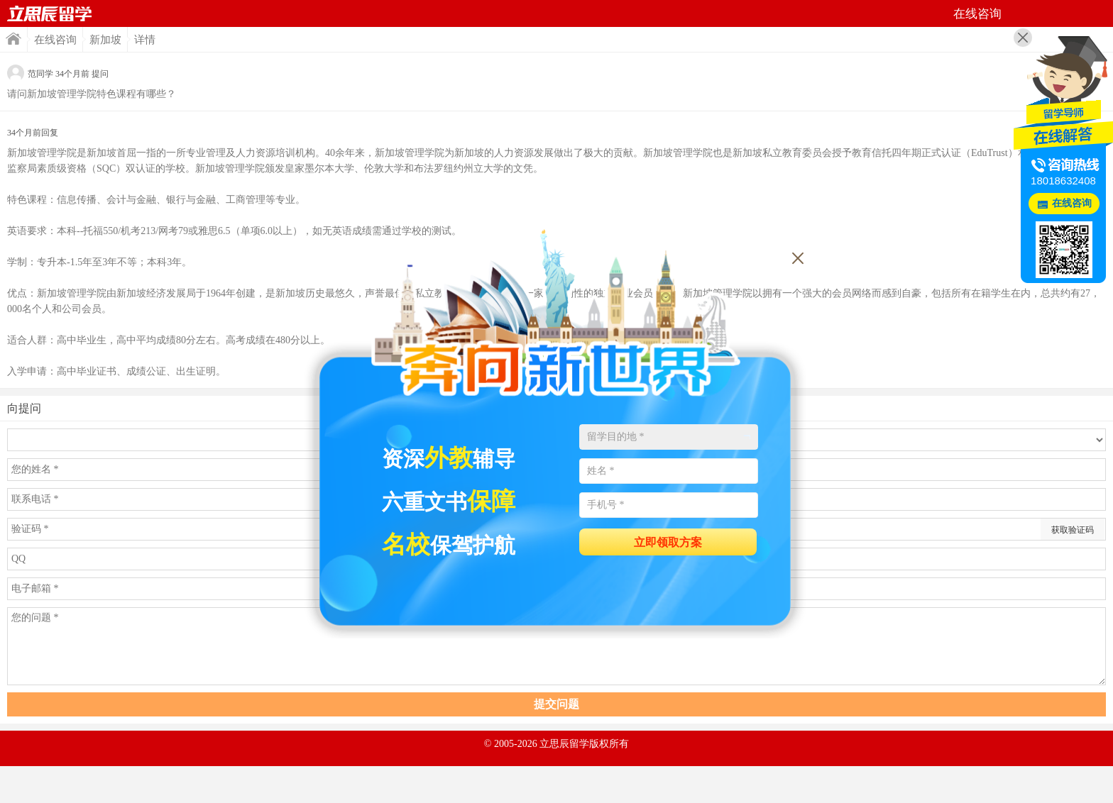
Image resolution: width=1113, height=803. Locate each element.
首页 (49, 13)
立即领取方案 (668, 542)
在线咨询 (55, 39)
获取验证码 (1072, 530)
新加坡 (105, 39)
